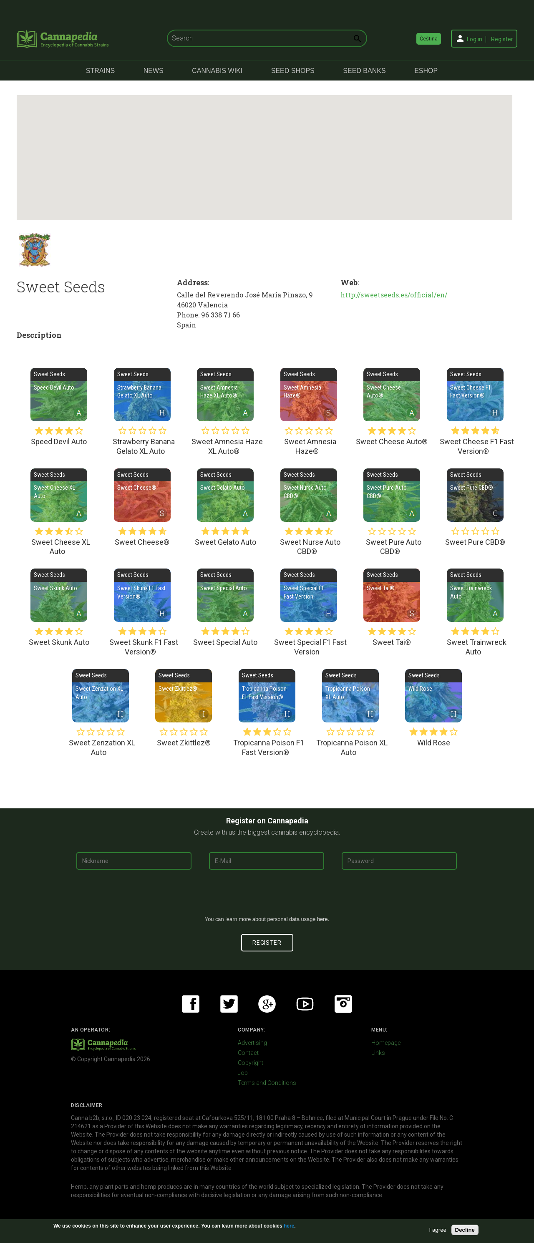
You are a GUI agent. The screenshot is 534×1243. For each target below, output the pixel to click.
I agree (438, 1230)
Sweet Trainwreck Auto (475, 595)
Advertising (252, 1042)
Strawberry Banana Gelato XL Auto (142, 394)
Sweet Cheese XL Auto (58, 495)
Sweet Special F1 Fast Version (308, 595)
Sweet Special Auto (225, 595)
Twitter (229, 1004)
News (154, 70)
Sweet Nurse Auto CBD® (308, 495)
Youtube (305, 1004)
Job (243, 1072)
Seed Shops (293, 70)
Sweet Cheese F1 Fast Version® (475, 394)
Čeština (429, 38)
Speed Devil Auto (58, 394)
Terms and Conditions (267, 1082)
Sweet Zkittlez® (183, 695)
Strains (100, 70)
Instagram (343, 1004)
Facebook (190, 1004)
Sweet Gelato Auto (225, 495)
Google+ (267, 1004)
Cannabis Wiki (217, 70)
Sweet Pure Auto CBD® (391, 495)
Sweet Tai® (391, 595)
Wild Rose (433, 695)
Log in (474, 39)
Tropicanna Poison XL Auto (350, 695)
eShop (426, 70)
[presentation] (267, 896)
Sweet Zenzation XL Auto (100, 695)
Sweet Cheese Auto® (391, 394)
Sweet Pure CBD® (475, 495)
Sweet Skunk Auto (58, 595)
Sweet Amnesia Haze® (308, 394)
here (322, 919)
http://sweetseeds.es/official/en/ (393, 294)
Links (378, 1052)
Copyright (250, 1062)
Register (502, 39)
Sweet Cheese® (142, 495)
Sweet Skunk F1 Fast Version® (142, 595)
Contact (248, 1052)
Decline (465, 1230)
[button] (262, 150)
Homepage (385, 1042)
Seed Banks (364, 70)
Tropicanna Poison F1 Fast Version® (267, 695)
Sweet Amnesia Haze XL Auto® (225, 394)
